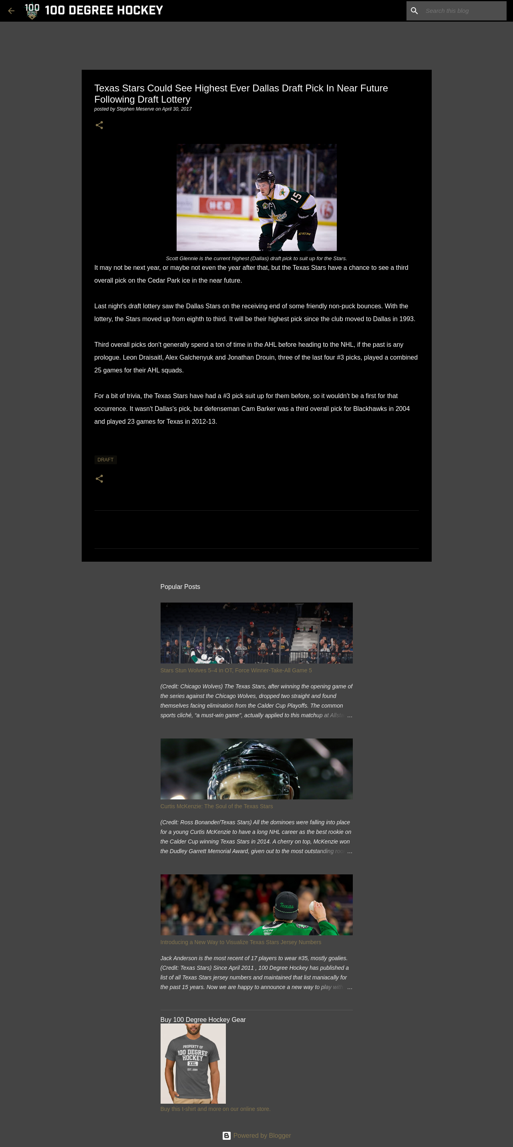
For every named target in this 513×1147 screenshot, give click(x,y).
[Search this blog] (464, 10)
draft (106, 460)
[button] (99, 125)
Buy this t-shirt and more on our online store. (216, 1109)
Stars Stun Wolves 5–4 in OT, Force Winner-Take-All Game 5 (236, 670)
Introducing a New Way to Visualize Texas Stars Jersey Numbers (241, 942)
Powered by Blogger (256, 1135)
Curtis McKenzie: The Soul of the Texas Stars (217, 806)
